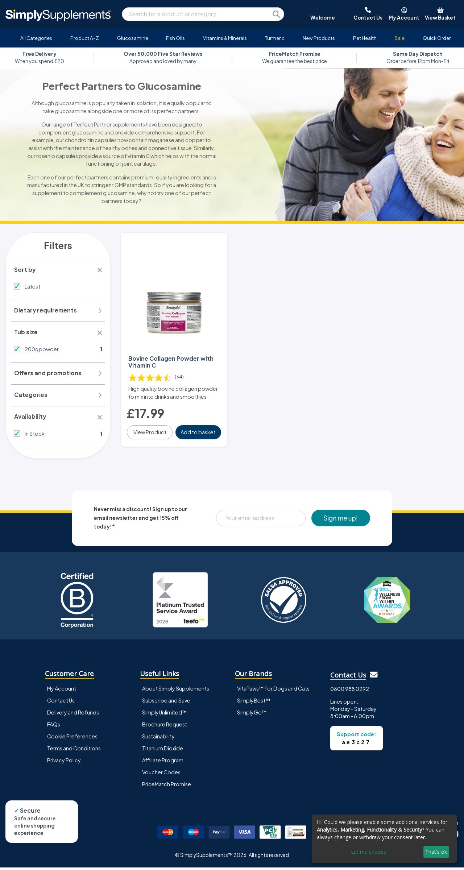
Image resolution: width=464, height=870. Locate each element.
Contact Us (61, 702)
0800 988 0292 (349, 690)
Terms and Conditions (74, 750)
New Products (319, 38)
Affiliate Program (162, 762)
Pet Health (365, 38)
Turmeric (275, 38)
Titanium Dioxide (162, 750)
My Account (61, 690)
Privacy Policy (64, 762)
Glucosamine (132, 38)
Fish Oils (175, 38)
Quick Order (437, 38)
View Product (149, 431)
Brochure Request (164, 726)
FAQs (53, 726)
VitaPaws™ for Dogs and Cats (273, 690)
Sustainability (158, 738)
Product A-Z (84, 38)
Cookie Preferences (72, 738)
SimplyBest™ (253, 702)
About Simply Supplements (175, 690)
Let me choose (368, 851)
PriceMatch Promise (166, 786)
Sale (400, 38)
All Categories (36, 38)
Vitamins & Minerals (225, 38)
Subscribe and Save (166, 702)
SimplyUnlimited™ (164, 714)
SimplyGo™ (252, 714)
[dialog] (384, 839)
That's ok (436, 851)
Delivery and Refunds (73, 714)
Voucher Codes (161, 774)
